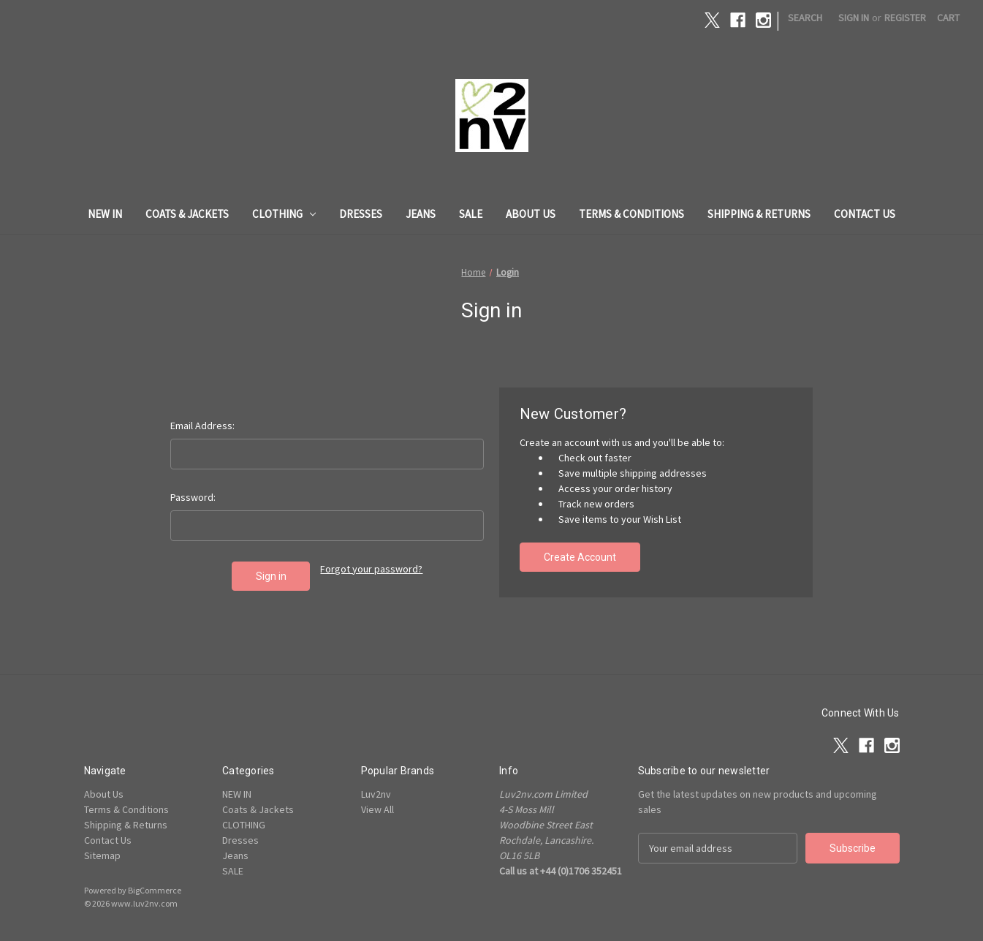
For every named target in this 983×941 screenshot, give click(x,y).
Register (905, 17)
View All (377, 809)
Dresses (360, 214)
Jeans (421, 214)
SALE (470, 214)
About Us (530, 214)
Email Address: (202, 425)
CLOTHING (284, 214)
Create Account (580, 557)
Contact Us (864, 214)
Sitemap (102, 855)
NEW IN (105, 214)
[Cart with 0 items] (948, 18)
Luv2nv (376, 794)
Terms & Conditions (631, 214)
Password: (193, 497)
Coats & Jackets (187, 214)
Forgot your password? (371, 568)
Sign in (853, 17)
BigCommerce (154, 890)
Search (805, 17)
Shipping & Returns (759, 214)
